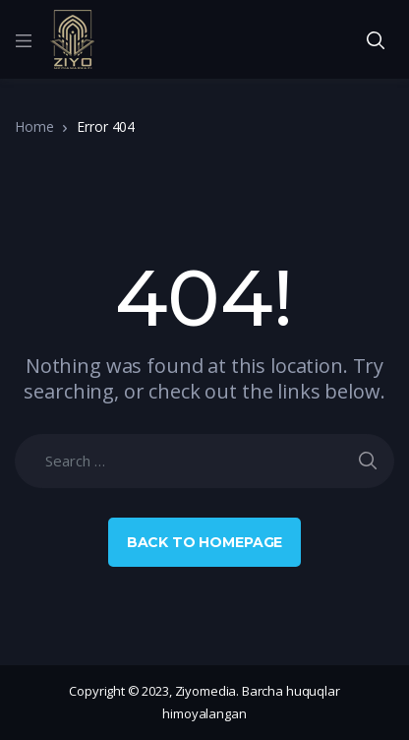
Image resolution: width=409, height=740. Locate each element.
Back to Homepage (205, 542)
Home (34, 126)
